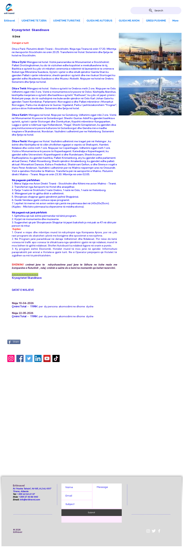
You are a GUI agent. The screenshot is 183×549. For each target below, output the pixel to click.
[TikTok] (56, 358)
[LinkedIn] (38, 358)
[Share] (13, 342)
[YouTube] (47, 358)
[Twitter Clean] (153, 531)
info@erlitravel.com (30, 499)
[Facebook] (20, 358)
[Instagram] (11, 358)
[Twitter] (29, 358)
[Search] (155, 10)
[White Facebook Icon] (159, 531)
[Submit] (91, 512)
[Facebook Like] (30, 335)
